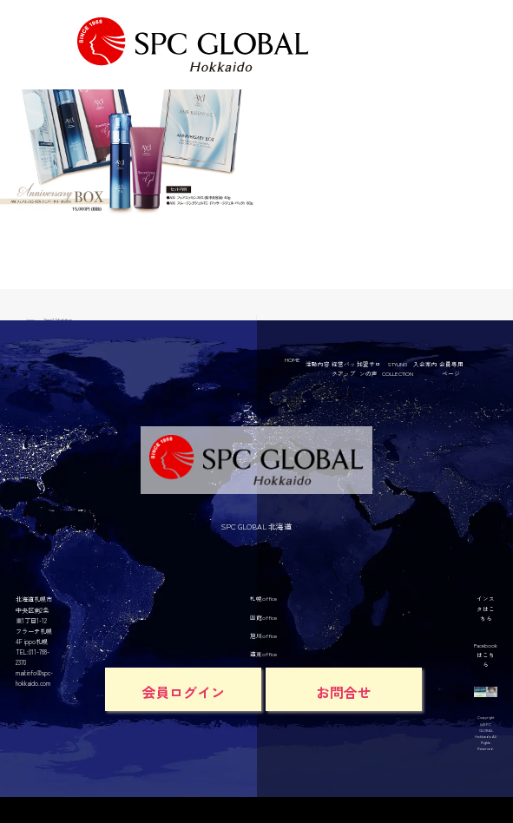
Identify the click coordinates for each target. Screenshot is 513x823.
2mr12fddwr (57, 319)
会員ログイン (183, 691)
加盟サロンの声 (369, 368)
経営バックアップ (344, 368)
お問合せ (344, 691)
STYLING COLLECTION (397, 368)
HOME (292, 359)
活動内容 (318, 363)
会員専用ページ (451, 368)
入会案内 (425, 363)
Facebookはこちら (485, 654)
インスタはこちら (486, 608)
